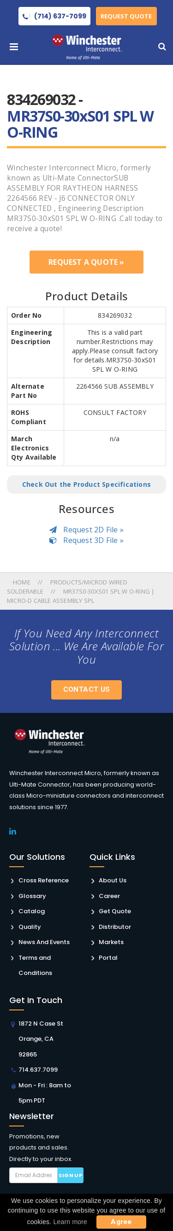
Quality (29, 926)
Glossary (32, 896)
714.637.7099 (38, 1069)
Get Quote (115, 911)
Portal (108, 957)
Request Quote (126, 16)
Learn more (71, 1221)
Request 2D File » (86, 530)
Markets (111, 942)
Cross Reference (43, 880)
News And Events (44, 942)
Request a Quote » (86, 262)
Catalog (31, 911)
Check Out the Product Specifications (86, 484)
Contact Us (86, 689)
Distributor (115, 926)
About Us (112, 880)
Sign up (70, 1175)
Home (22, 582)
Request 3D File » (86, 540)
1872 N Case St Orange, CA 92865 (40, 1039)
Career (109, 896)
